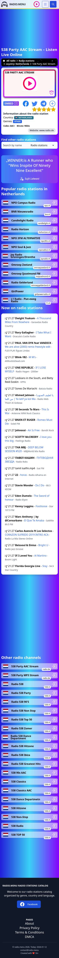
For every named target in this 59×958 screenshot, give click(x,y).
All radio (9, 60)
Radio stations (26, 60)
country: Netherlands (17, 63)
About (29, 923)
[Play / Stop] (36, 4)
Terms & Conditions (29, 932)
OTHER (17, 121)
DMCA (29, 937)
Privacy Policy (29, 928)
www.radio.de (46, 130)
